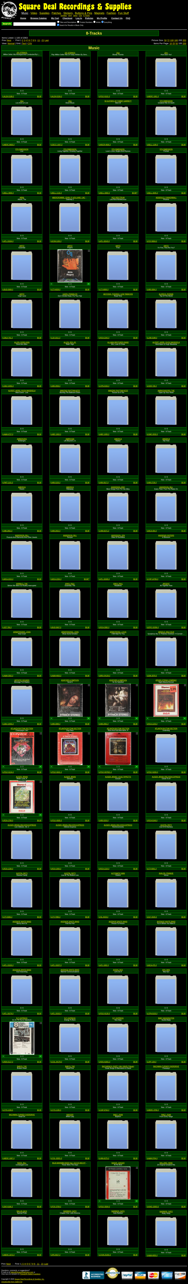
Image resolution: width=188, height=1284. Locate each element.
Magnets (99, 13)
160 (176, 40)
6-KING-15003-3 (153, 1207)
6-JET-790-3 (7, 627)
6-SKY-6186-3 (7, 1207)
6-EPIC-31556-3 (153, 627)
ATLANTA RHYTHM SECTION (22, 728)
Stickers (68, 13)
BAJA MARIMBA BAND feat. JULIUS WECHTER (70, 1163)
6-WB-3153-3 (103, 820)
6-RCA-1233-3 (152, 724)
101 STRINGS (22, 53)
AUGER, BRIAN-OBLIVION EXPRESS (166, 777)
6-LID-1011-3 (55, 338)
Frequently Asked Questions (30, 1274)
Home (23, 18)
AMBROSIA (70, 439)
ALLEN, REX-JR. (70, 342)
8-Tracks (86, 15)
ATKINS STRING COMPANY (166, 680)
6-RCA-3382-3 (104, 627)
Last (47, 40)
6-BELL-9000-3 (8, 193)
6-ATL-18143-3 (104, 241)
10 (171, 43)
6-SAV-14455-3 (8, 724)
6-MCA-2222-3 (7, 579)
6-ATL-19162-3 (56, 1013)
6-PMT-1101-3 (7, 483)
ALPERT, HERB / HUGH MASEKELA (166, 342)
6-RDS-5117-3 (7, 1062)
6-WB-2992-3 (103, 724)
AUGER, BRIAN (22, 777)
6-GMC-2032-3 (152, 434)
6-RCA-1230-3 (7, 869)
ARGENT (166, 584)
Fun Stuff (123, 13)
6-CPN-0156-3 (104, 386)
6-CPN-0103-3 (152, 1013)
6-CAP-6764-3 (104, 1110)
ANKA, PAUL (70, 584)
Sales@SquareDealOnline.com (22, 1272)
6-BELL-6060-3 (104, 193)
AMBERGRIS (22, 439)
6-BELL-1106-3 (152, 145)
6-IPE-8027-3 (55, 1255)
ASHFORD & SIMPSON (70, 680)
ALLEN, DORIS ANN (21, 342)
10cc (118, 53)
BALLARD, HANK (166, 1163)
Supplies (44, 13)
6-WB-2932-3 (55, 531)
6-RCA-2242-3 (104, 338)
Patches (56, 13)
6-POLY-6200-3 (152, 772)
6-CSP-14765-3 (152, 579)
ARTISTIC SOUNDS (21, 680)
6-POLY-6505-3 (56, 820)
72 (168, 40)
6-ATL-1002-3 (104, 965)
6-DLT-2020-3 (152, 917)
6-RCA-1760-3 (7, 820)
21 (43, 40)
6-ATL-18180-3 (104, 579)
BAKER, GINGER (118, 1163)
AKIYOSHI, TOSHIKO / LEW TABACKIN (118, 294)
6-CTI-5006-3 (7, 917)
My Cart (55, 18)
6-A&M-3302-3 (7, 676)
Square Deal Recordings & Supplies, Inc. (29, 1279)
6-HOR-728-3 (152, 386)
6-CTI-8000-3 (103, 289)
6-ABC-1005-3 (104, 434)
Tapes (75, 15)
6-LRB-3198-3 (152, 338)
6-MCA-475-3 (152, 965)
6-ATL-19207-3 (56, 965)
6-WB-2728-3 (151, 483)
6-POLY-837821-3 (105, 772)
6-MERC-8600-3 (8, 145)
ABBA (22, 198)
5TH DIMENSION (166, 101)
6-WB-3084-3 (151, 289)
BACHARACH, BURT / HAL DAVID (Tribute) (118, 1066)
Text (24, 43)
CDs (80, 15)
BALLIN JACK (22, 1211)
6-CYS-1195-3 (56, 1110)
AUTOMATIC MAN (118, 873)
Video (34, 13)
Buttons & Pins (83, 13)
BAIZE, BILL (21, 1163)
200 (184, 43)
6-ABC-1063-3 (56, 434)
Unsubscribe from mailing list (11, 1282)
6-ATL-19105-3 (7, 965)
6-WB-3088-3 (55, 724)
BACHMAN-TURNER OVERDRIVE (166, 1066)
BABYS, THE (22, 1066)
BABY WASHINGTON (166, 1018)
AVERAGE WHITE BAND (21, 922)
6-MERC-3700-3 (153, 1110)
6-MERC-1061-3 (153, 96)
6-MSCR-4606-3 (105, 145)
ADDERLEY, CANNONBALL (166, 198)
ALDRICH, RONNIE (166, 294)
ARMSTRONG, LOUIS (118, 632)
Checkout (67, 18)
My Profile (102, 18)
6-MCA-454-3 (152, 531)
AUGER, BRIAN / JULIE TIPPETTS (118, 777)
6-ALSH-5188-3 (8, 96)
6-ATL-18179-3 (7, 1013)
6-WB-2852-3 (7, 531)
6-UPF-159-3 (151, 1062)
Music (24, 13)
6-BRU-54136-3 (104, 676)
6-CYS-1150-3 (7, 1110)
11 (38, 40)
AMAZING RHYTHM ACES (70, 391)
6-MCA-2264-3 (56, 579)
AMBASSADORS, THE (166, 391)
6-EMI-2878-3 (152, 676)
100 (172, 40)
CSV (30, 43)
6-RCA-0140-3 (152, 820)
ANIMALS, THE (21, 584)
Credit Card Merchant (113, 1280)
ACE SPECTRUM (118, 198)
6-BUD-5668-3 (7, 289)
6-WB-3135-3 (55, 483)
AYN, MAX (166, 970)
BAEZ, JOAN (118, 1115)
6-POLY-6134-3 (8, 772)
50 (165, 40)
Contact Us (117, 18)
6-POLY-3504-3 (104, 1207)
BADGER (70, 1115)
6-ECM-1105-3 (56, 241)
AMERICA (118, 439)
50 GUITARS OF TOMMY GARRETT (118, 101)
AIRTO (21, 246)
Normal (11, 43)
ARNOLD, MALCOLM (166, 632)
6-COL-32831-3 (56, 1158)
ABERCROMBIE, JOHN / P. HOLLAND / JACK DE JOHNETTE (75, 198)
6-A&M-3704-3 (152, 1158)
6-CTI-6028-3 (55, 289)
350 (184, 40)
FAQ (128, 18)
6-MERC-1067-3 (8, 1158)
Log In (79, 18)
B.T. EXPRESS (21, 1018)
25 (174, 43)
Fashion (111, 13)
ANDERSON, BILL (166, 487)
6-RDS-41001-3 (104, 1062)
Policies (89, 18)
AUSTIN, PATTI (166, 825)
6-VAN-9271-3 (104, 531)
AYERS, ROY (118, 970)
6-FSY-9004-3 (152, 241)
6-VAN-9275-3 (104, 1158)
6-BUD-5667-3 (56, 627)
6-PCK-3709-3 (56, 1207)
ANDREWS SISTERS (166, 535)
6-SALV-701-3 (7, 338)
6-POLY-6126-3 (104, 1013)
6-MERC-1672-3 (8, 1255)
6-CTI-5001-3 (151, 869)
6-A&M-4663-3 (56, 676)
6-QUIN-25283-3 (105, 1255)
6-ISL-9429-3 (103, 917)
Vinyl (70, 15)
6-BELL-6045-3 (152, 193)
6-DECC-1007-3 (56, 145)
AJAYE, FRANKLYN (70, 294)
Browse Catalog (38, 18)
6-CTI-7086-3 (55, 917)
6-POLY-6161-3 (104, 96)
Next (9, 40)
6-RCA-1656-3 (56, 869)
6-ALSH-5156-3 (56, 96)
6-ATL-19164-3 (7, 241)
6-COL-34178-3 (56, 1062)
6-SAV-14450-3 (8, 386)
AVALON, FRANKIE (166, 873)
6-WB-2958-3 (55, 386)
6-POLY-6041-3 (56, 772)
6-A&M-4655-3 (152, 1255)
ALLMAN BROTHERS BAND (118, 342)
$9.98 (39, 96)
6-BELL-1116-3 (56, 193)
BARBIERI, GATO (70, 1211)
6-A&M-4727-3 (7, 434)
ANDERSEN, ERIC (118, 487)
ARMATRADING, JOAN (21, 632)
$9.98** (135, 193)
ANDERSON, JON (118, 535)
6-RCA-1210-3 (104, 869)
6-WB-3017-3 (103, 483)
